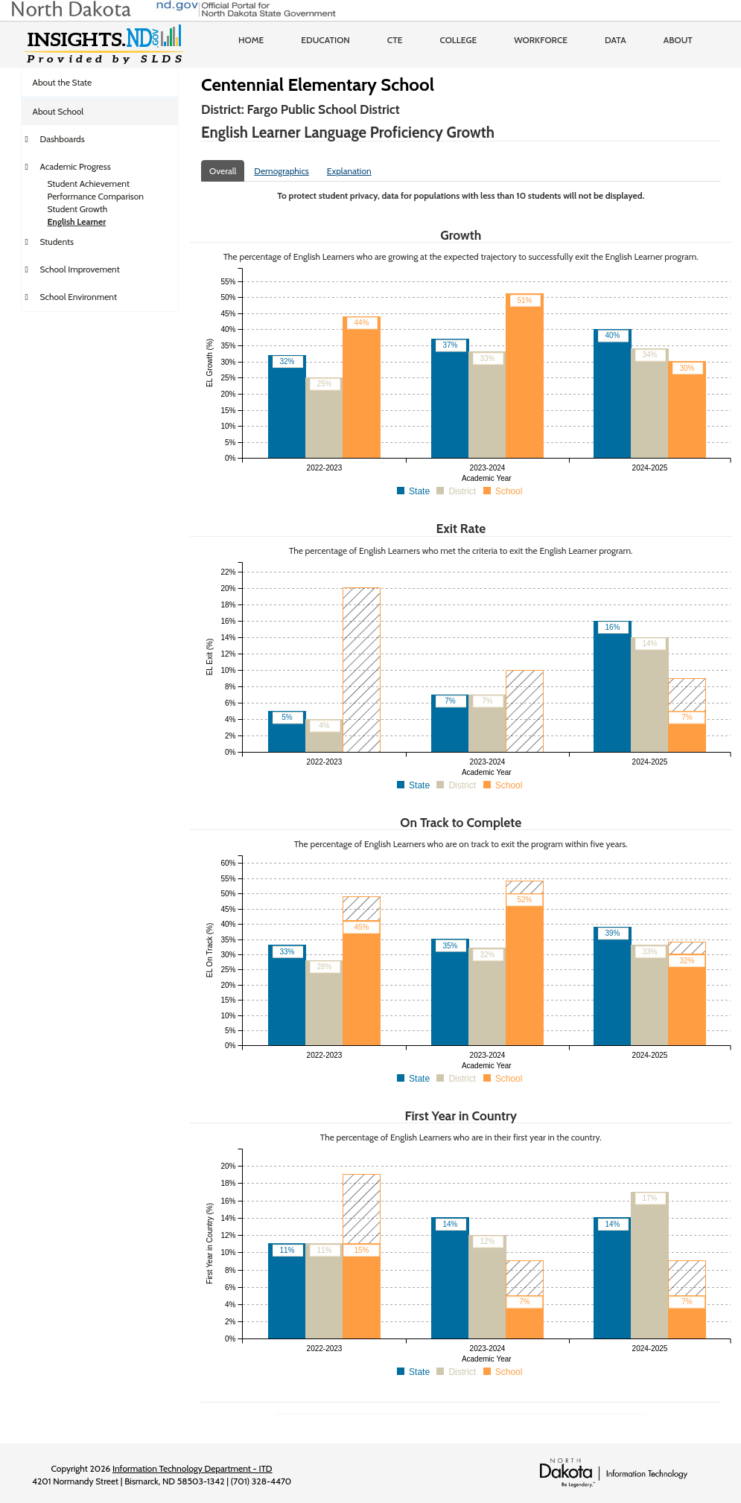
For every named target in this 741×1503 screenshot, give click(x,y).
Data (615, 39)
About (678, 39)
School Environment (79, 296)
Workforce (540, 39)
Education (325, 39)
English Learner (77, 221)
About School (58, 111)
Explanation (349, 170)
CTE (395, 39)
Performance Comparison (96, 196)
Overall (222, 170)
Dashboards (62, 138)
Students (57, 241)
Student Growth (78, 208)
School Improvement (80, 269)
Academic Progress (75, 166)
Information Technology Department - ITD (192, 1468)
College (458, 39)
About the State (62, 82)
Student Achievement (89, 183)
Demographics (281, 170)
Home (251, 39)
